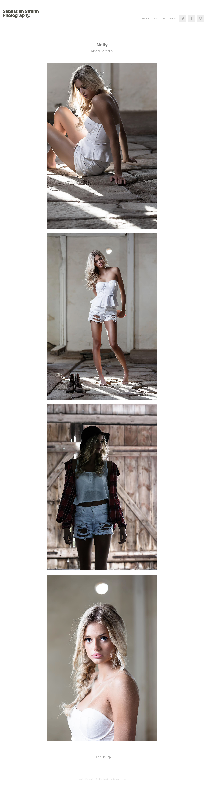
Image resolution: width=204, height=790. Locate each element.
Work (145, 18)
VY (163, 18)
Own (156, 18)
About (173, 18)
